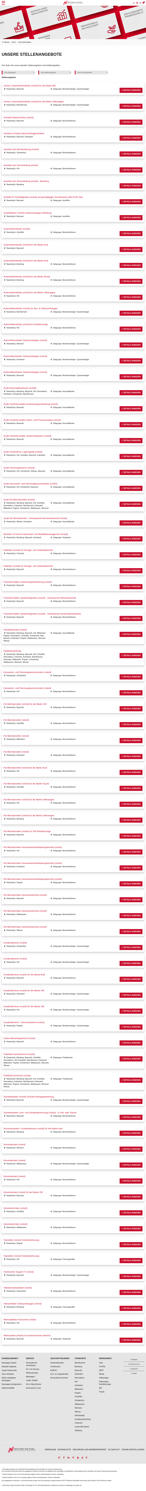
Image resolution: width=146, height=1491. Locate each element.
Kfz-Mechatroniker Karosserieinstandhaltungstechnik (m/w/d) (33, 847)
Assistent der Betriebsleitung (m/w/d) (21, 149)
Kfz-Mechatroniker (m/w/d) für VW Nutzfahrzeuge (27, 831)
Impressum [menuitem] (50, 1450)
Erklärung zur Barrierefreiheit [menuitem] (89, 1450)
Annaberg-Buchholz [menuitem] (83, 1419)
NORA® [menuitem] (53, 1370)
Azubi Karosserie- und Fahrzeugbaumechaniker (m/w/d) (30, 483)
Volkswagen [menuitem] (104, 1378)
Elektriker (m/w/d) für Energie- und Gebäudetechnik (28, 550)
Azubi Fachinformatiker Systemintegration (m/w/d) (27, 436)
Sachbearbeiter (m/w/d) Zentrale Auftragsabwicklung (29, 1096)
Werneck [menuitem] (78, 1408)
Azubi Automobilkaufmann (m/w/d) (20, 388)
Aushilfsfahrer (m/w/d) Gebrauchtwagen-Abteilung (27, 213)
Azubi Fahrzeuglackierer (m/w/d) (19, 468)
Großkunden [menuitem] (55, 1367)
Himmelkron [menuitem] (79, 1378)
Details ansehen (132, 90)
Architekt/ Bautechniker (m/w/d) (19, 117)
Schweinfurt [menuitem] (79, 1400)
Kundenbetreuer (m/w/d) (15, 943)
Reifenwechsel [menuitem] (32, 1373)
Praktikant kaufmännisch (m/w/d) (19, 1054)
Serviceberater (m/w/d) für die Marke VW (23, 1192)
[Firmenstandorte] (91, 72)
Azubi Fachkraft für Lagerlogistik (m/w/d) (23, 452)
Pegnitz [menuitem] (78, 1393)
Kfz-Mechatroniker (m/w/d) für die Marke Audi (25, 768)
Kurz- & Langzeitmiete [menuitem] (59, 1374)
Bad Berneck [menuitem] (80, 1363)
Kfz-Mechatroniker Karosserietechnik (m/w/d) (25, 895)
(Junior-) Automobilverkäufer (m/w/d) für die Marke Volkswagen (34, 101)
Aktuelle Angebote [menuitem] (9, 1367)
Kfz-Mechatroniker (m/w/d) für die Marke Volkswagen (29, 799)
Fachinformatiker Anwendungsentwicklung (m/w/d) (28, 582)
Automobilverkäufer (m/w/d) (17, 229)
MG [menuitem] (100, 1388)
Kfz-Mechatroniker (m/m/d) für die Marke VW (25, 704)
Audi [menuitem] (101, 1363)
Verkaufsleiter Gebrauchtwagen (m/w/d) (23, 1303)
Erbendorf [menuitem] (79, 1374)
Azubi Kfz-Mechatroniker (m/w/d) (19, 499)
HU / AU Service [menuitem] (32, 1369)
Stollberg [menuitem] (78, 1430)
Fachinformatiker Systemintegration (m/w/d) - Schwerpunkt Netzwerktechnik (40, 598)
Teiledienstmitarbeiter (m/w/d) (18, 1288)
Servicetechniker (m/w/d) (15, 1208)
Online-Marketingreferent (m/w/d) (19, 1038)
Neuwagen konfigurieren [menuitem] (11, 1384)
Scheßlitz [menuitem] (78, 1397)
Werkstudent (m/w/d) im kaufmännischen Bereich (27, 1335)
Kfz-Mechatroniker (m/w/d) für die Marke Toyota (26, 783)
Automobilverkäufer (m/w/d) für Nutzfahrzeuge (26, 324)
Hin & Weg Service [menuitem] (33, 1384)
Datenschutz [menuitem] (64, 1450)
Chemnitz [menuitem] (78, 1423)
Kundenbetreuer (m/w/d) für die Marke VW (24, 990)
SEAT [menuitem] (101, 1370)
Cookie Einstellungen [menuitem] (133, 1450)
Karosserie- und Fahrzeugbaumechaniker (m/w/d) (27, 672)
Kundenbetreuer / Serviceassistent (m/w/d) (24, 1022)
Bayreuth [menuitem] (78, 1370)
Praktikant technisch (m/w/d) (17, 1075)
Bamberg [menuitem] (78, 1367)
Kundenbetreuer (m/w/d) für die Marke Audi (24, 974)
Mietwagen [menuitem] (30, 1377)
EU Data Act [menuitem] (114, 1450)
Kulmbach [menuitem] (79, 1385)
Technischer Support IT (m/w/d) (19, 1272)
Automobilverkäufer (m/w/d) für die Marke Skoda (27, 276)
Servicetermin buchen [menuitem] (59, 1378)
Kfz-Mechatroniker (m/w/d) (16, 720)
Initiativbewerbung (12, 651)
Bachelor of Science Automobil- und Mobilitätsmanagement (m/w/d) (36, 534)
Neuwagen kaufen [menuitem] (9, 1363)
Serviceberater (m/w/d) (14, 1144)
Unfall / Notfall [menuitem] (31, 1380)
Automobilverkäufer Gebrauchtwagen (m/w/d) (25, 340)
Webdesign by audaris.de (73, 1485)
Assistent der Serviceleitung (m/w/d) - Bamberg (26, 181)
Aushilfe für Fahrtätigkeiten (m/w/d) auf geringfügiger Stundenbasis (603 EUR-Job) (43, 197)
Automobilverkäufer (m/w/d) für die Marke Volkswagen (29, 292)
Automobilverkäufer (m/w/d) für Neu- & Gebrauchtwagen (31, 308)
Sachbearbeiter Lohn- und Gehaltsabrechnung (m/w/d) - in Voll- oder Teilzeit (40, 1112)
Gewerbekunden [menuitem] (57, 1363)
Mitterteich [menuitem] (79, 1389)
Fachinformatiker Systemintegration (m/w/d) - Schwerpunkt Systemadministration (42, 614)
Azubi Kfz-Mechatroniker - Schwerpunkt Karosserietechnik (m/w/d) (35, 518)
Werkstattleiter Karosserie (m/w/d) (20, 1319)
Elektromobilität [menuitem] (8, 1388)
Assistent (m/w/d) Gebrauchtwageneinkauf (24, 133)
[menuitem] (134, 3)
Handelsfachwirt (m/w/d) (15, 629)
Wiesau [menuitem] (78, 1412)
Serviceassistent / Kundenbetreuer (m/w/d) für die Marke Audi (33, 1128)
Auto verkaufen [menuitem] (8, 1374)
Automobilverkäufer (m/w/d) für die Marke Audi (26, 245)
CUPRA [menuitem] (102, 1367)
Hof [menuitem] (76, 1382)
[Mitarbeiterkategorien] (54, 72)
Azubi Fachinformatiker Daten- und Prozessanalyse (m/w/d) (32, 420)
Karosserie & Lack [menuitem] (33, 1388)
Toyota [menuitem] (101, 1392)
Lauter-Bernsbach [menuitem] (82, 1427)
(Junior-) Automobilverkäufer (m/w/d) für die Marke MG (30, 85)
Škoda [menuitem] (101, 1374)
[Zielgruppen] (18, 72)
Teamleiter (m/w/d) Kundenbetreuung (21, 1240)
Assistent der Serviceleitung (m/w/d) (21, 165)
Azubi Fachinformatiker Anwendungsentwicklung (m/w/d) (31, 404)
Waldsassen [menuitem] (80, 1404)
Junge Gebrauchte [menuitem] (9, 1370)
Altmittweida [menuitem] (80, 1415)
